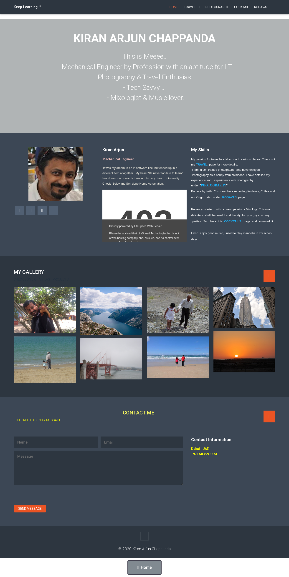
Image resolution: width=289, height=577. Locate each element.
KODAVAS (229, 197)
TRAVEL (202, 164)
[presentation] (48, 496)
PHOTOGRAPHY (213, 185)
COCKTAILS (232, 221)
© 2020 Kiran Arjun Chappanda (144, 549)
